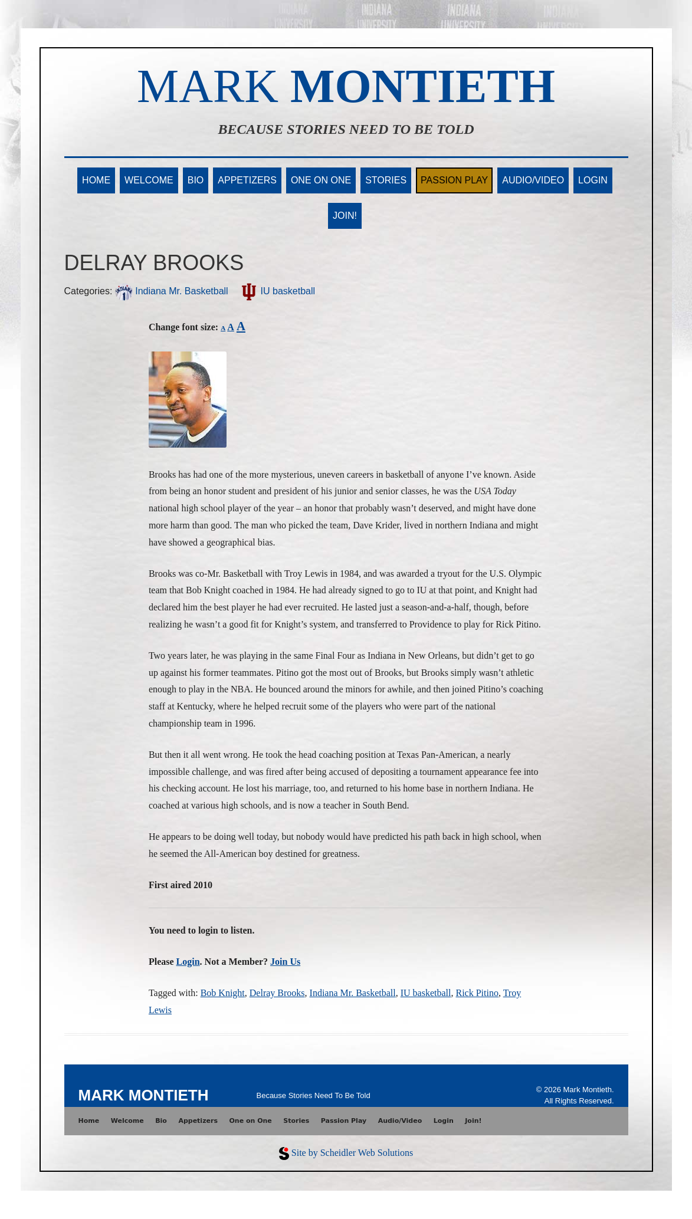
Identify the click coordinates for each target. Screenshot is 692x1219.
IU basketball (277, 291)
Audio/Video (533, 180)
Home (96, 180)
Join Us (285, 962)
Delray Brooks (277, 993)
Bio (196, 180)
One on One (321, 180)
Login (593, 180)
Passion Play (454, 180)
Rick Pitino (476, 993)
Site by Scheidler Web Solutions (352, 1153)
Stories (385, 180)
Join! (345, 216)
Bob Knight (223, 993)
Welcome (148, 180)
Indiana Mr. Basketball (171, 291)
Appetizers (247, 180)
